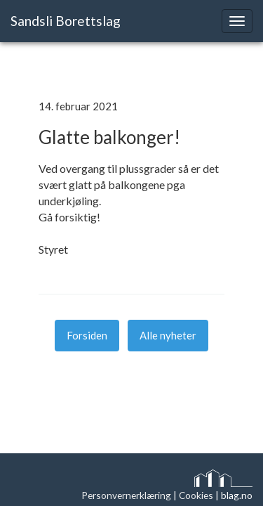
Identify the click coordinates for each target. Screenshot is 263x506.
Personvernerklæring (126, 495)
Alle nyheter (168, 335)
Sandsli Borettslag (66, 21)
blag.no (236, 495)
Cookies (196, 495)
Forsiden (87, 335)
